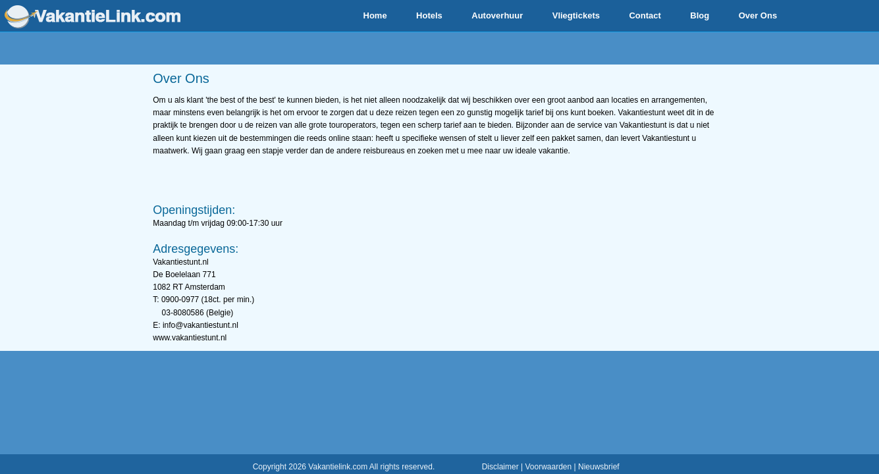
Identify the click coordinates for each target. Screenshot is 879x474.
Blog (699, 15)
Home (375, 15)
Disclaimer (500, 466)
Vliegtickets (576, 15)
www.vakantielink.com (92, 16)
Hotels (429, 15)
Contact (644, 15)
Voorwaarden (548, 466)
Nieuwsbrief (599, 466)
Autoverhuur (497, 15)
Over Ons (758, 15)
